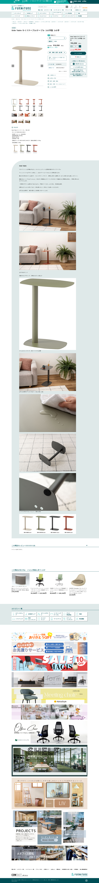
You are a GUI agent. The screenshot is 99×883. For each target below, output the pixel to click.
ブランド (14, 21)
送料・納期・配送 (53, 81)
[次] (42, 66)
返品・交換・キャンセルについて (57, 84)
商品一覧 (40, 10)
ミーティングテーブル (45, 21)
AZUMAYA (31, 21)
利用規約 (76, 869)
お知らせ (85, 10)
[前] (13, 66)
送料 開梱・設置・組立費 (57, 52)
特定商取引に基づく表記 (67, 869)
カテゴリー (20, 21)
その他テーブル (32, 23)
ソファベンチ (60, 21)
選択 (57, 38)
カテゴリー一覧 (48, 10)
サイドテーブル (81, 21)
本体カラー (53, 35)
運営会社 (58, 869)
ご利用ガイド (78, 10)
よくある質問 (52, 87)
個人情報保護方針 (83, 869)
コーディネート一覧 (59, 10)
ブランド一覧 (68, 10)
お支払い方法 (52, 78)
